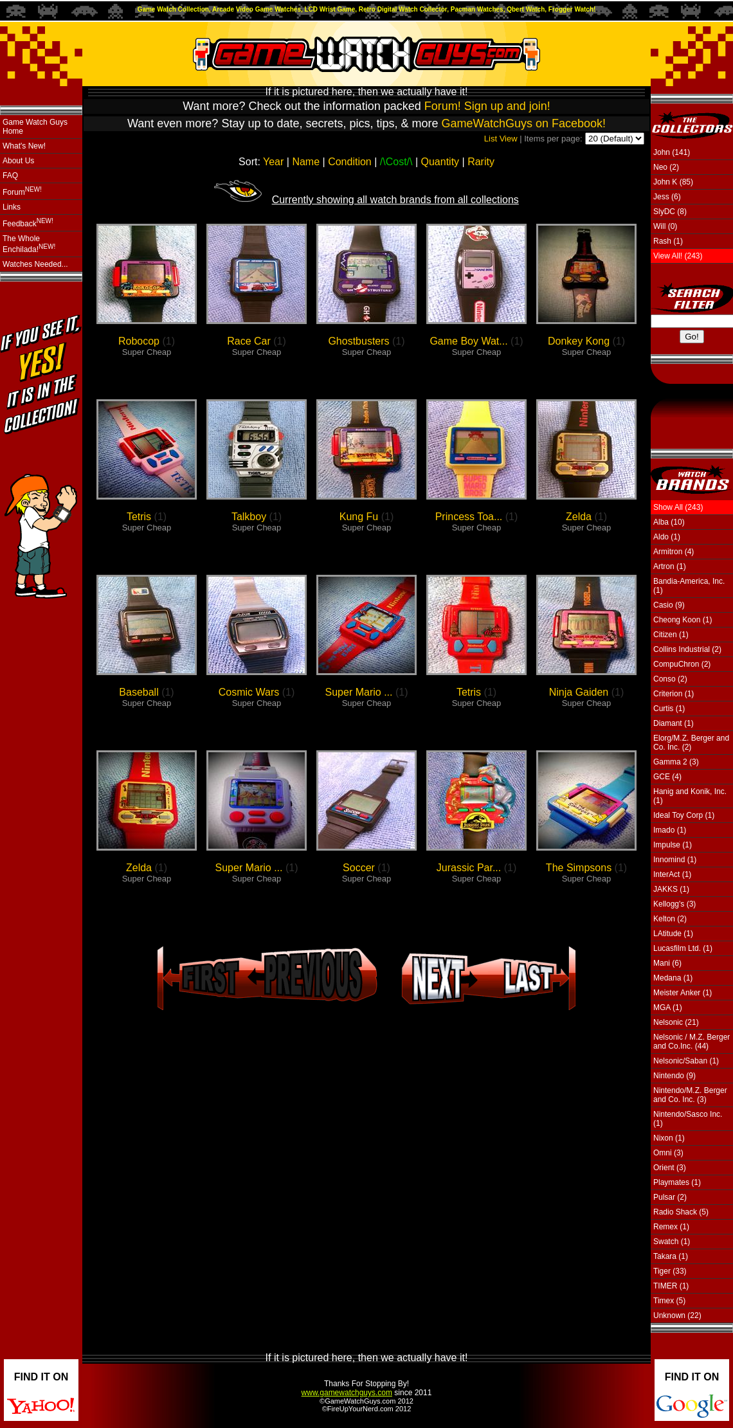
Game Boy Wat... (468, 341)
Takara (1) (670, 1256)
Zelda (579, 516)
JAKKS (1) (671, 889)
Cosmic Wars (249, 692)
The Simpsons (578, 867)
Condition (350, 161)
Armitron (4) (673, 551)
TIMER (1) (671, 1285)
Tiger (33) (670, 1271)
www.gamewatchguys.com (347, 1392)
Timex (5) (669, 1300)
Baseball (138, 692)
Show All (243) (678, 507)
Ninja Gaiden (579, 692)
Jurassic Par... (469, 867)
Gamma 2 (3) (676, 761)
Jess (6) (667, 196)
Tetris (139, 516)
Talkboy (248, 516)
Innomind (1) (674, 859)
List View (501, 138)
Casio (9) (669, 605)
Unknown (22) (677, 1315)
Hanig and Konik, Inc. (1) (690, 796)
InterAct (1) (672, 874)
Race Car (249, 341)
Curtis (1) (669, 708)
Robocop (138, 341)
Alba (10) (669, 522)
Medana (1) (672, 977)
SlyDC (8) (670, 211)
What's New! (24, 145)
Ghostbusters (358, 341)
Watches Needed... (35, 264)
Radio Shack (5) (681, 1211)
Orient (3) (669, 1167)
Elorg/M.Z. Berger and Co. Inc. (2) (691, 743)
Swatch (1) (671, 1241)
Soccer (359, 867)
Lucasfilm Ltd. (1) (682, 948)
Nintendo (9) (674, 1075)
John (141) (671, 152)
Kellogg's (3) (674, 903)
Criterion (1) (673, 693)
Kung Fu (358, 516)
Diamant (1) (673, 723)
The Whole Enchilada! (29, 244)
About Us (18, 160)
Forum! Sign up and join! (487, 106)
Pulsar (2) (670, 1197)
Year (273, 161)
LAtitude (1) (673, 933)
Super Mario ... (359, 692)
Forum (22, 191)
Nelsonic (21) (676, 1022)
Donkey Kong (579, 341)
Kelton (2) (670, 918)
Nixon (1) (669, 1138)
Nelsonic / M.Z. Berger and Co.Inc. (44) (691, 1042)
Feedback (28, 222)
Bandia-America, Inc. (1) (689, 586)
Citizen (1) (671, 634)
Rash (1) (668, 241)
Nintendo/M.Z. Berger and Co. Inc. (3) (690, 1095)
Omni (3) (668, 1152)
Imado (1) (669, 830)
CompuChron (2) (681, 664)
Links (12, 207)
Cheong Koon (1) (682, 619)
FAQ (10, 175)
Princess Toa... (469, 516)
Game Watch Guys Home (35, 127)
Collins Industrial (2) (687, 649)
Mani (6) (667, 963)
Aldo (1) (666, 536)
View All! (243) (677, 255)
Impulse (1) (672, 844)
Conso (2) (670, 678)
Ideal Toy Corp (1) (683, 815)
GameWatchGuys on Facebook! (524, 123)
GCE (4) (667, 776)
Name (306, 161)
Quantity (440, 161)
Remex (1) (671, 1226)
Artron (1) (669, 566)
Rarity (480, 161)
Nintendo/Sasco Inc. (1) (687, 1119)
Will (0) (665, 226)
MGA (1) (667, 1007)
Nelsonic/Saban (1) (686, 1060)
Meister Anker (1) (682, 992)
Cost (396, 161)
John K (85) (673, 181)
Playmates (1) (677, 1182)
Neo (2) (666, 167)
